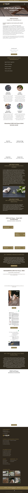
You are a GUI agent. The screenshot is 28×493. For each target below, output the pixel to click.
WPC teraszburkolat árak (13, 460)
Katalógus (14, 307)
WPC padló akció (5, 460)
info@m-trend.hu (17, 0)
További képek (14, 424)
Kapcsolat (13, 488)
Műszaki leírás (14, 347)
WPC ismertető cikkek (5, 462)
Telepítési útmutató (14, 327)
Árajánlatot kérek (14, 265)
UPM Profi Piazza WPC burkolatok (7, 454)
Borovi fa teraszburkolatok (6, 440)
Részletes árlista (14, 54)
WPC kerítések (5, 461)
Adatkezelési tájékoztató (12, 487)
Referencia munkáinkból (13, 440)
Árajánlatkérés (12, 461)
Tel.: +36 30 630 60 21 (5, 433)
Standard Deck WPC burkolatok (6, 455)
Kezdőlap (5, 487)
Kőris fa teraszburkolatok (6, 441)
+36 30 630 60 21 (12, 0)
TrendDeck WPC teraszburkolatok (7, 450)
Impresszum (18, 487)
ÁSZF (22, 487)
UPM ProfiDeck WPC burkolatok (6, 453)
